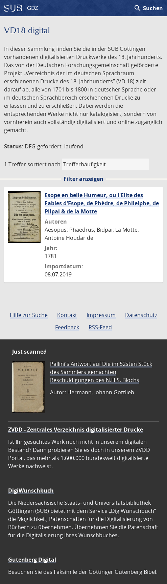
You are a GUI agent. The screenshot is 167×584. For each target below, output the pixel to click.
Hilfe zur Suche (29, 315)
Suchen (148, 8)
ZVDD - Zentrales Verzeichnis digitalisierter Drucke (75, 429)
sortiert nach (44, 164)
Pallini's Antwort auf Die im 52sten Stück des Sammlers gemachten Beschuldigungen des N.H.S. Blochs (101, 372)
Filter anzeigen (83, 179)
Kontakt (67, 315)
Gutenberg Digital (32, 559)
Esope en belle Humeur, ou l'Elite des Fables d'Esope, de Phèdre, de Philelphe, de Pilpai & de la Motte (102, 203)
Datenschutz (141, 315)
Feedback (67, 327)
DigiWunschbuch (31, 490)
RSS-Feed (100, 327)
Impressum (101, 315)
